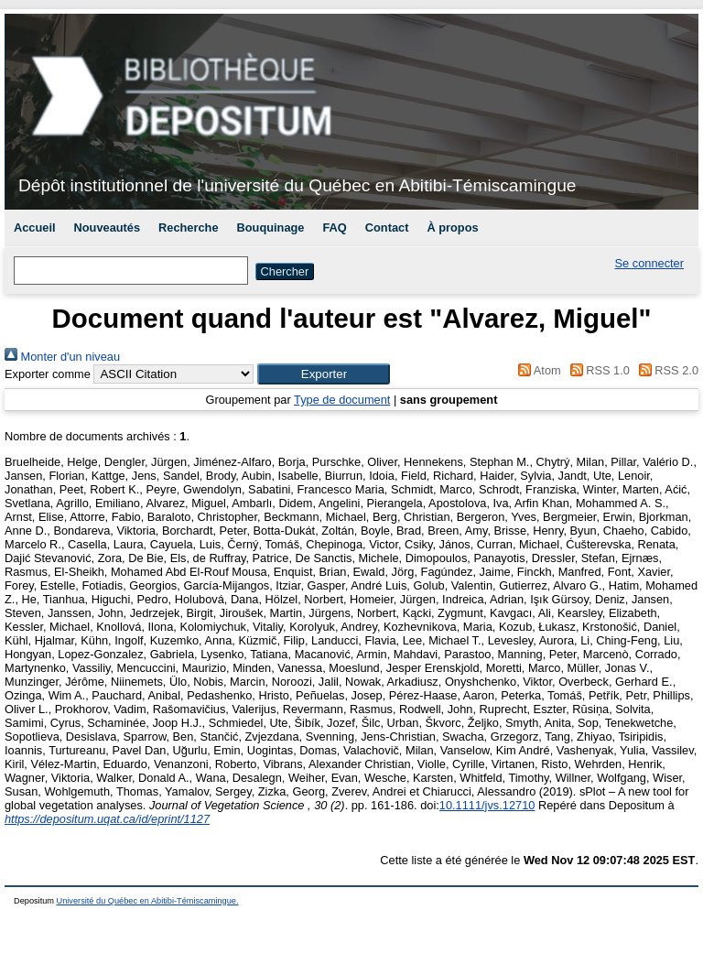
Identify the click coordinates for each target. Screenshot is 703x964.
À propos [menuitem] (452, 227)
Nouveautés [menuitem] (107, 227)
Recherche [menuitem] (188, 227)
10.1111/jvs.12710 (487, 805)
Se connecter (649, 263)
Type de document (342, 399)
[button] (323, 374)
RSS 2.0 (665, 370)
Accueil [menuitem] (35, 227)
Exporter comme (48, 374)
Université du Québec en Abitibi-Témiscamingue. (148, 900)
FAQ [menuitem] (334, 227)
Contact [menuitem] (387, 227)
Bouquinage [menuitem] (271, 227)
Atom (537, 370)
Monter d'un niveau (62, 356)
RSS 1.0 (597, 370)
